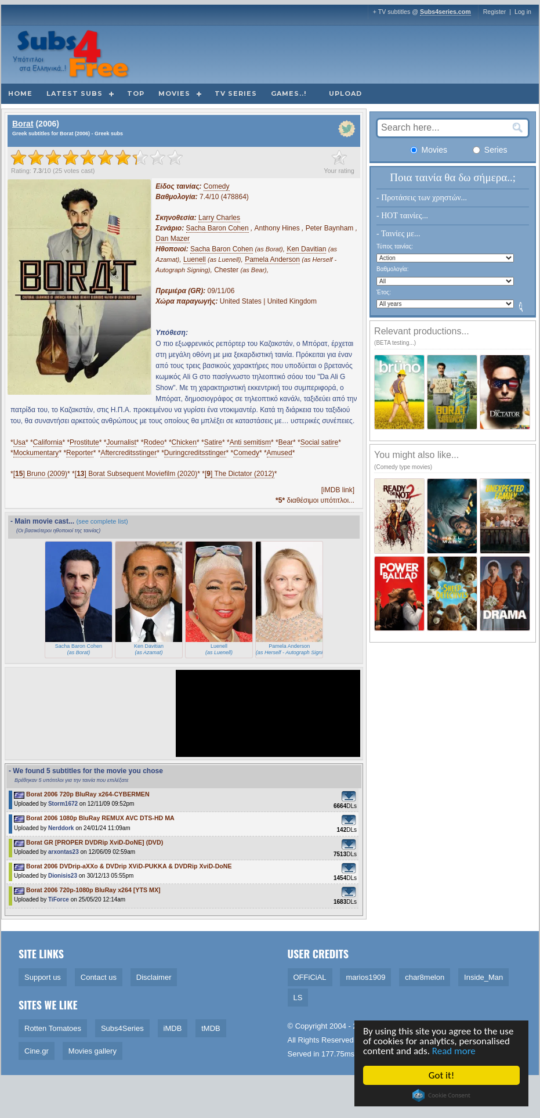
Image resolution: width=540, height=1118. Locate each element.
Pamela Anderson (272, 259)
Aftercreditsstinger (128, 453)
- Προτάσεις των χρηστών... (421, 197)
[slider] (97, 157)
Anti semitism (250, 442)
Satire (213, 442)
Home (20, 93)
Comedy (217, 186)
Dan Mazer (172, 239)
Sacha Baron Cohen (217, 228)
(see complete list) (102, 521)
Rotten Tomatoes (52, 1028)
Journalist (121, 442)
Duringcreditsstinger (195, 453)
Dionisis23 (62, 875)
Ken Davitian (306, 249)
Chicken (184, 442)
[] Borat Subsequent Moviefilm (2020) (136, 474)
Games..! (288, 93)
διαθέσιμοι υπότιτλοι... (315, 500)
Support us (42, 977)
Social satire (319, 442)
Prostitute (84, 442)
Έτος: (383, 292)
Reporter (79, 453)
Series (490, 149)
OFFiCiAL (310, 977)
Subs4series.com (445, 11)
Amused (279, 453)
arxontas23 (63, 852)
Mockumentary (36, 453)
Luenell (194, 259)
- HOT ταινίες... (402, 215)
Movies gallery (92, 1051)
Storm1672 (63, 803)
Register (494, 11)
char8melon (424, 977)
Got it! (441, 1075)
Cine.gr (36, 1051)
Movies (174, 93)
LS (298, 997)
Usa (19, 442)
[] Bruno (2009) (40, 474)
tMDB (210, 1028)
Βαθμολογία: (392, 269)
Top (135, 93)
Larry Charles (219, 218)
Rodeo (154, 442)
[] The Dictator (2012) (239, 474)
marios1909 (365, 977)
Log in (522, 11)
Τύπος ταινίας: (394, 246)
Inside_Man (483, 977)
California (48, 442)
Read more (454, 1051)
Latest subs (74, 93)
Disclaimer (154, 977)
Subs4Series (122, 1028)
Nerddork (61, 828)
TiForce (58, 899)
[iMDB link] (337, 490)
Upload (345, 93)
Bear (285, 442)
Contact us (99, 977)
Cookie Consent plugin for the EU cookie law (441, 1095)
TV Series (236, 93)
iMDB (173, 1028)
